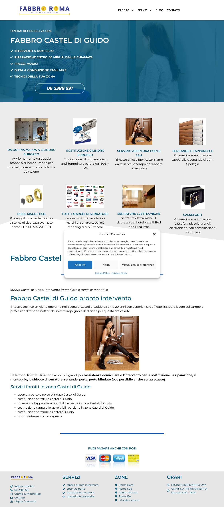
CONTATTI (173, 10)
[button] (154, 234)
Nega (106, 264)
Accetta (80, 264)
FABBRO (126, 10)
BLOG (159, 10)
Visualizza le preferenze (138, 264)
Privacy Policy (119, 273)
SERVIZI (145, 10)
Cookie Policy (102, 273)
